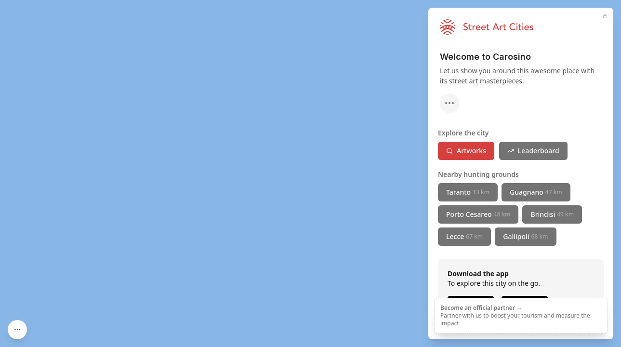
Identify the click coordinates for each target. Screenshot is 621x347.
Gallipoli (525, 236)
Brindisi (552, 214)
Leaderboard (533, 150)
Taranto (467, 192)
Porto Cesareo (478, 214)
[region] (310, 173)
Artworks (466, 150)
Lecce (464, 236)
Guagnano (536, 192)
